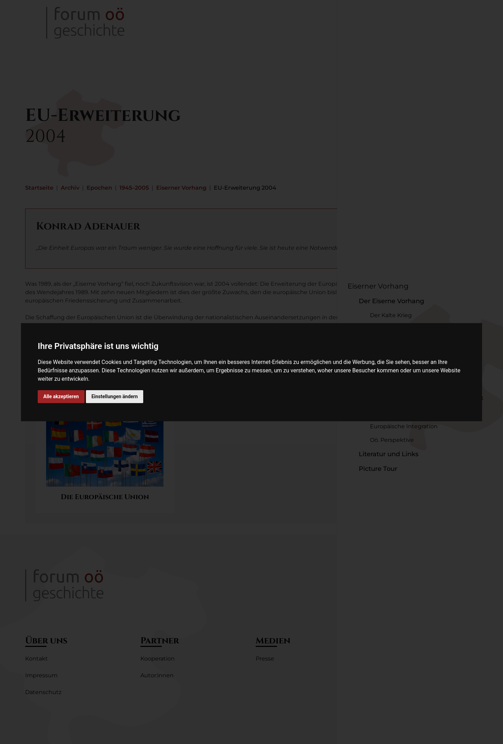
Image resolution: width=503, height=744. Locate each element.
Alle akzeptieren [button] (61, 396)
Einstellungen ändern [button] (115, 396)
